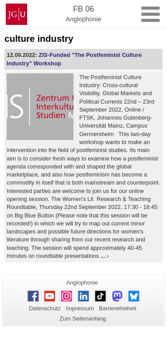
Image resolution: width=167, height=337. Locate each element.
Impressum (80, 308)
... (103, 256)
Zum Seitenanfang (82, 318)
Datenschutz (45, 308)
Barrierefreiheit (117, 308)
